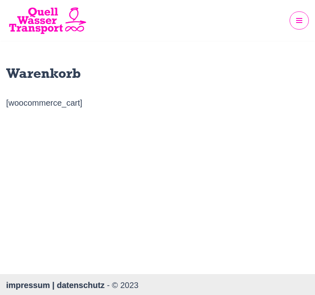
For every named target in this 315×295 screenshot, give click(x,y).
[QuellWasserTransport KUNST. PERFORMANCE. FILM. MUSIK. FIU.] (47, 20)
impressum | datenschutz (56, 285)
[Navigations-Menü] (299, 20)
